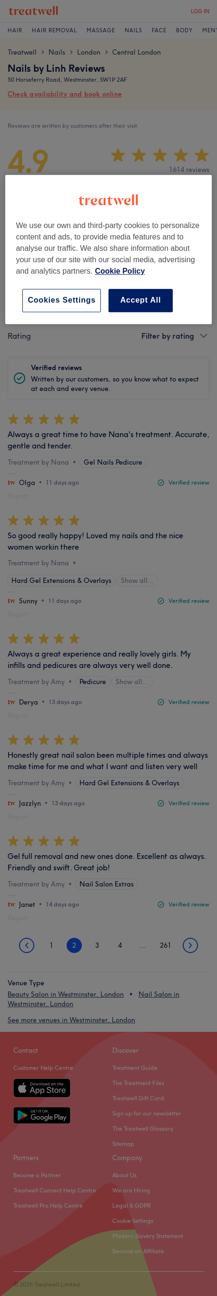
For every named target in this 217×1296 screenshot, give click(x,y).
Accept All (140, 300)
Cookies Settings (62, 300)
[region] (108, 249)
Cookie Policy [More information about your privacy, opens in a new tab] (120, 271)
